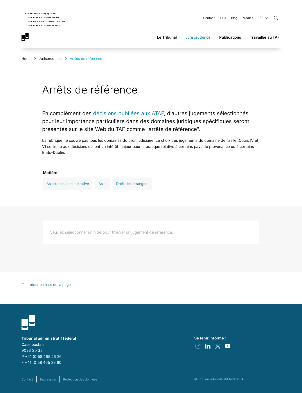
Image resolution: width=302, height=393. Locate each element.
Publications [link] (230, 37)
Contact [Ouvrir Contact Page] (209, 18)
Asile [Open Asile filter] (102, 184)
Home (26, 59)
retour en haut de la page (50, 285)
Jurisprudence (50, 59)
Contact (27, 379)
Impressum (48, 379)
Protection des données (80, 379)
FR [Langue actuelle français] (264, 18)
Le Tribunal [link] (167, 37)
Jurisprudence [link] (197, 37)
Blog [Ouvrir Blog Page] (234, 18)
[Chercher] (276, 18)
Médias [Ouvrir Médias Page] (248, 18)
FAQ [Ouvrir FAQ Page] (223, 18)
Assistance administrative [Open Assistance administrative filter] (68, 184)
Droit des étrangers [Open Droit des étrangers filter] (132, 184)
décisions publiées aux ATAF (128, 113)
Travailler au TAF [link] (265, 37)
